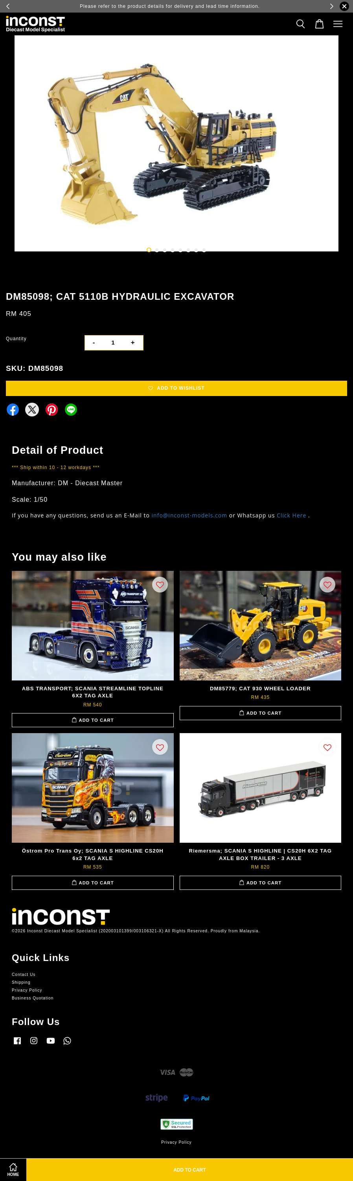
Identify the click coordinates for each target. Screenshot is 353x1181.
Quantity (16, 338)
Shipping (21, 982)
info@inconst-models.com (190, 515)
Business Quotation (32, 998)
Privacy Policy (27, 990)
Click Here (291, 515)
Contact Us (23, 974)
